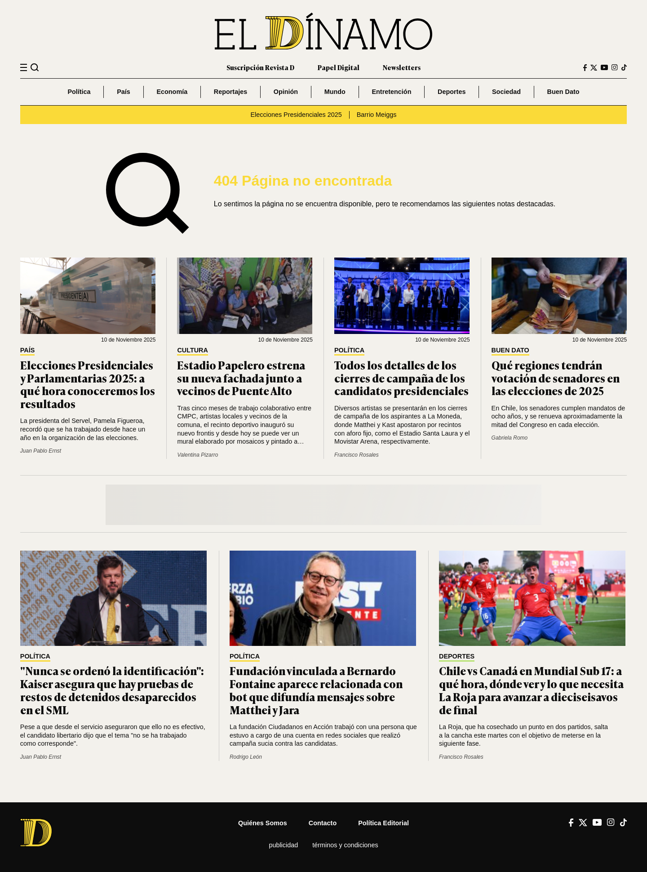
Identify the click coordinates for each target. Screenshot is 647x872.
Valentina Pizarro (197, 455)
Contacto (323, 823)
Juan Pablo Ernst (40, 451)
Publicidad (283, 845)
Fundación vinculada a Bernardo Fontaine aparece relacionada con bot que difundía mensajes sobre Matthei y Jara (316, 690)
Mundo (335, 91)
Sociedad (506, 91)
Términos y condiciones (345, 845)
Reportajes (230, 91)
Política (78, 91)
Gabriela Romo (510, 438)
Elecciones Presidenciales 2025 (296, 114)
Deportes (451, 91)
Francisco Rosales (356, 455)
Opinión (286, 91)
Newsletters (402, 67)
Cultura (192, 350)
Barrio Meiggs (377, 114)
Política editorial (383, 823)
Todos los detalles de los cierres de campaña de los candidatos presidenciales (401, 378)
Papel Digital (338, 67)
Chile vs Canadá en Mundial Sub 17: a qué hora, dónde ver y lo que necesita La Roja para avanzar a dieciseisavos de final (531, 690)
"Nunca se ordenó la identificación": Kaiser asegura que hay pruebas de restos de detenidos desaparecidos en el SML (112, 690)
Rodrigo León (246, 757)
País (123, 91)
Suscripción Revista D (260, 67)
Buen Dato (563, 91)
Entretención (391, 91)
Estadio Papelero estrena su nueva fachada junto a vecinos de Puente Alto (241, 378)
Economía (171, 91)
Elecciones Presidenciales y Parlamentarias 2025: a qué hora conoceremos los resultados (87, 384)
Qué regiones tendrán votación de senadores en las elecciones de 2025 (556, 378)
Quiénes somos (262, 823)
